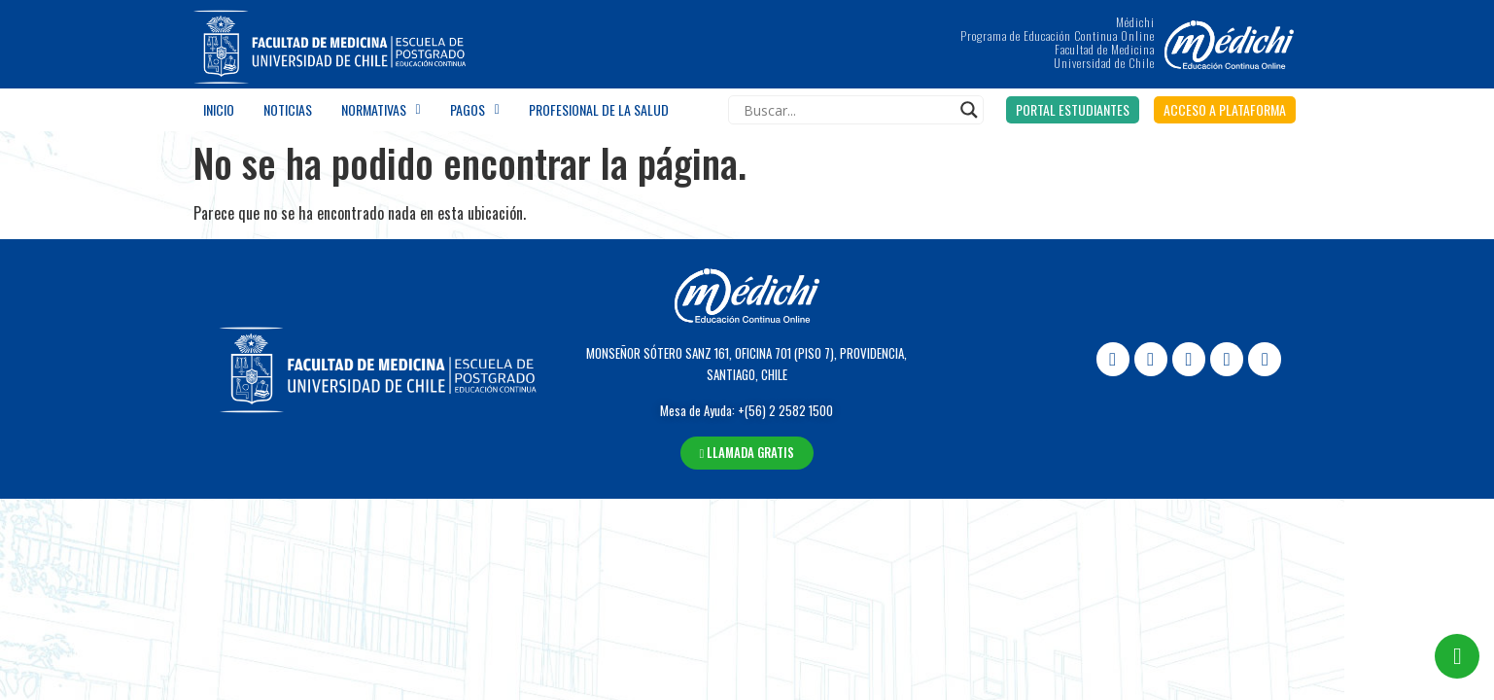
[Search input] (848, 109)
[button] (1072, 109)
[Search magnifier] (969, 109)
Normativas (381, 109)
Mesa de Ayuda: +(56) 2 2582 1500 (746, 410)
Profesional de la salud (599, 109)
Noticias (287, 109)
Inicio (218, 109)
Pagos (475, 109)
